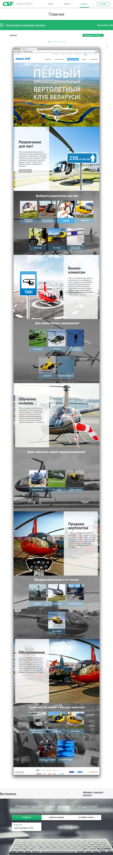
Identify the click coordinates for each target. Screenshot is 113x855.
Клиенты (67, 4)
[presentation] (27, 817)
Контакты (103, 4)
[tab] (27, 817)
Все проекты (8, 793)
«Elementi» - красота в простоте (93, 793)
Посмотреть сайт (105, 25)
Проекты (84, 4)
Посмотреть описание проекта (26, 25)
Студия (50, 4)
